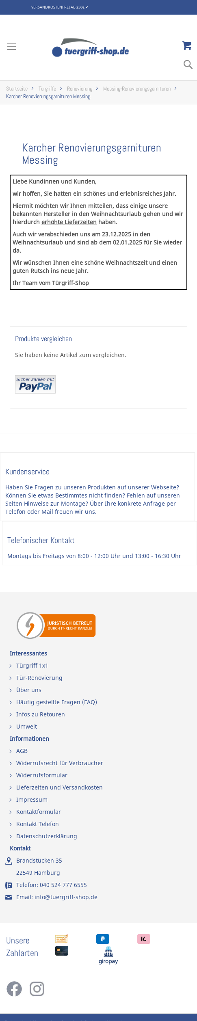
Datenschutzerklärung (46, 836)
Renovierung (79, 88)
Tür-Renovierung (39, 677)
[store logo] (98, 47)
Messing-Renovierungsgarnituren (137, 88)
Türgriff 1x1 (32, 665)
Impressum (32, 799)
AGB (22, 751)
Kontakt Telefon (37, 824)
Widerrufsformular (41, 775)
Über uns (28, 690)
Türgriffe (47, 88)
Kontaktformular (38, 812)
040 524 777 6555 (63, 885)
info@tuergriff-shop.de (66, 897)
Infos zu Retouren (40, 714)
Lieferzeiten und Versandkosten (59, 787)
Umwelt (26, 726)
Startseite (17, 88)
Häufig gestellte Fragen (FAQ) (56, 702)
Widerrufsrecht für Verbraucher (59, 763)
